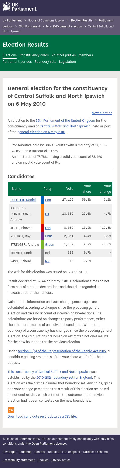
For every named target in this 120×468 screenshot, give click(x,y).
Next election (102, 113)
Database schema (95, 452)
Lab (48, 228)
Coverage (9, 452)
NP (47, 261)
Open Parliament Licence (49, 443)
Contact (39, 452)
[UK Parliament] (20, 6)
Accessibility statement (19, 460)
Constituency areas (34, 55)
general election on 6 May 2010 (41, 132)
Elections (10, 55)
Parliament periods (17, 62)
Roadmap (24, 452)
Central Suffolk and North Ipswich (65, 126)
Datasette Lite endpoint (64, 452)
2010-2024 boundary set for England (64, 377)
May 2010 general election (64, 26)
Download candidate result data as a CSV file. (42, 416)
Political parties (64, 55)
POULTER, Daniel (23, 200)
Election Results (82, 20)
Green (49, 245)
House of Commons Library (46, 20)
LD (47, 214)
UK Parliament (12, 20)
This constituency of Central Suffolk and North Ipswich (49, 372)
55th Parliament (30, 26)
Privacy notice (61, 460)
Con (48, 200)
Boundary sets (45, 62)
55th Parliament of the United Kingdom (65, 120)
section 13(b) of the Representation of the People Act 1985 (62, 351)
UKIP (48, 236)
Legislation (67, 62)
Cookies (43, 460)
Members (86, 55)
